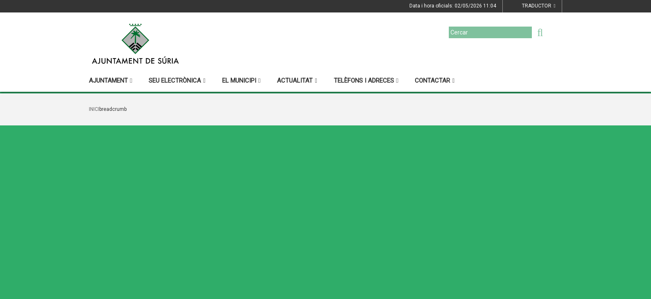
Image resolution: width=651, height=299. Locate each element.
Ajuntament (110, 80)
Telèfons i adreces (366, 80)
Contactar (434, 80)
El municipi (241, 80)
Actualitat (297, 80)
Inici (94, 109)
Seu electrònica (177, 80)
